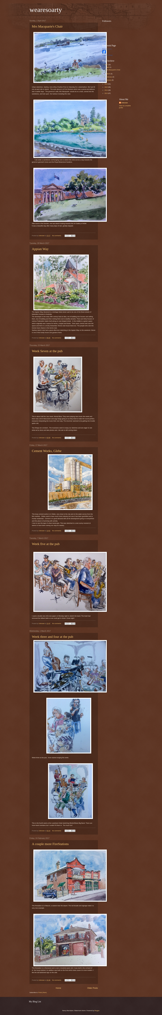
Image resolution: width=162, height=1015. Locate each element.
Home (58, 988)
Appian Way (40, 249)
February (109, 77)
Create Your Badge (107, 55)
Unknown (124, 103)
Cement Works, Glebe (46, 451)
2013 (106, 93)
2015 (106, 87)
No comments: (57, 235)
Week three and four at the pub (52, 636)
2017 (106, 64)
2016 (106, 84)
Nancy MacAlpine (107, 49)
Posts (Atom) (42, 992)
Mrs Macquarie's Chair (47, 26)
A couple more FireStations (50, 844)
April (107, 67)
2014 (106, 90)
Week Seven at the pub (47, 351)
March (108, 74)
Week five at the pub (46, 544)
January (109, 80)
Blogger (96, 1010)
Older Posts (92, 988)
